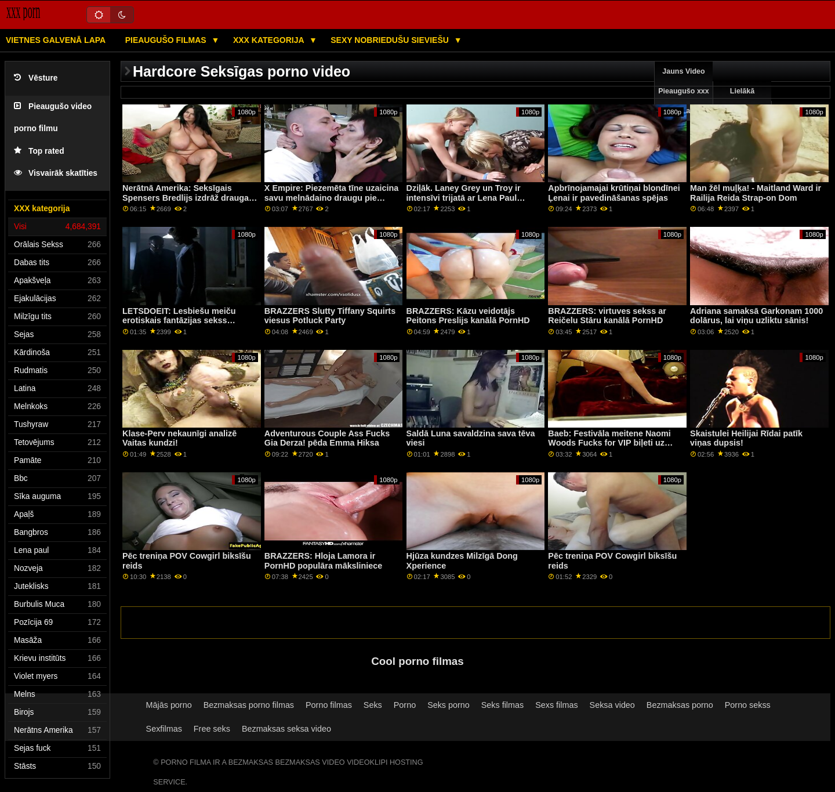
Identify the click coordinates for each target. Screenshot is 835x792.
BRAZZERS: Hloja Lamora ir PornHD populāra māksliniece (323, 560)
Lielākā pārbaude (742, 101)
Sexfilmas (164, 728)
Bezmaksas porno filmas (249, 705)
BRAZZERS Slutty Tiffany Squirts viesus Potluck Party (329, 316)
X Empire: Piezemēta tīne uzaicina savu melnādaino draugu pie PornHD (331, 197)
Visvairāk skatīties (55, 173)
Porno (405, 705)
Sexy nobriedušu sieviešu (391, 40)
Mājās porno (169, 705)
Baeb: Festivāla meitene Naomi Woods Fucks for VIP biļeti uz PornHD (609, 443)
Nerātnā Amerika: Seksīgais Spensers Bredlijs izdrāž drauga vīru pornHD (185, 197)
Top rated (39, 151)
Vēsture (35, 78)
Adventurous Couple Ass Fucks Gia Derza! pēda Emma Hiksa (327, 438)
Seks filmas (502, 705)
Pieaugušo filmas (167, 40)
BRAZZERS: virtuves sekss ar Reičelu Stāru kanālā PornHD (607, 316)
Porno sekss (748, 705)
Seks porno (448, 705)
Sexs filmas (556, 705)
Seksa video (612, 705)
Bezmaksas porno (680, 705)
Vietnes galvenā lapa (56, 40)
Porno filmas (329, 705)
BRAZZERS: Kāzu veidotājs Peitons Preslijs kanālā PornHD (468, 316)
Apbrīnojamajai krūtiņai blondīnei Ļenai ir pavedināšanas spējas (614, 192)
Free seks (212, 728)
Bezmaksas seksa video (286, 728)
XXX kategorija (269, 40)
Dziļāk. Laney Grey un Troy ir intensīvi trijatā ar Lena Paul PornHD (463, 197)
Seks (373, 705)
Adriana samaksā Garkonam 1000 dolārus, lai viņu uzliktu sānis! (756, 316)
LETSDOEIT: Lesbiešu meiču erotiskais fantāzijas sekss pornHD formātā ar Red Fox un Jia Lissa (189, 325)
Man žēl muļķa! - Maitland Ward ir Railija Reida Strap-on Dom (755, 192)
